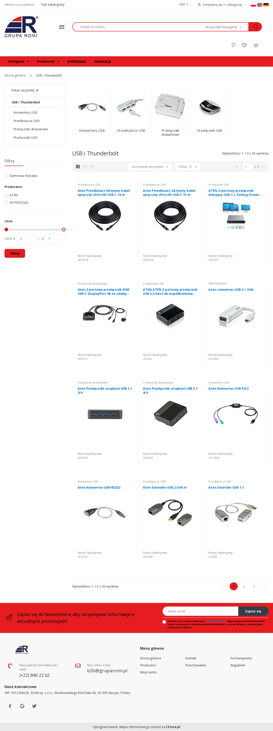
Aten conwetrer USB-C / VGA (230, 290)
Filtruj (14, 253)
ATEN (13, 195)
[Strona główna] (21, 26)
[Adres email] (200, 611)
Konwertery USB (25, 112)
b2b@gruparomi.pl (107, 671)
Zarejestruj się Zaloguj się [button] (219, 4)
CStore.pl (173, 727)
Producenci (46, 61)
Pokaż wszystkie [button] (23, 90)
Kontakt (190, 658)
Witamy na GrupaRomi (20, 4)
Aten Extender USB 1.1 (226, 487)
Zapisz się (253, 611)
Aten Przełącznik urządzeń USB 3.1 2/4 (105, 391)
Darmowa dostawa (23, 175)
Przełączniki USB (25, 137)
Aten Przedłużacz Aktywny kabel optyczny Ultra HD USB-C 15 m (169, 193)
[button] (184, 4)
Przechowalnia (195, 665)
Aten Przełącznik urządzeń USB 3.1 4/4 (170, 391)
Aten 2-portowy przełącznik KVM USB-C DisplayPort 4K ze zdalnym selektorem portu (104, 292)
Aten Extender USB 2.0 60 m (165, 487)
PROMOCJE (102, 61)
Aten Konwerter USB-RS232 (99, 487)
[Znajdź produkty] (139, 26)
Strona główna (150, 658)
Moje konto (148, 672)
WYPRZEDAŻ (76, 61)
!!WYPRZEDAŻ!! (217, 284)
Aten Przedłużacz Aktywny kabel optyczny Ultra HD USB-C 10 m (104, 193)
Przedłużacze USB (27, 121)
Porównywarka (241, 658)
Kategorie (16, 61)
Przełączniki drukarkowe (31, 129)
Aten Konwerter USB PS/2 (228, 389)
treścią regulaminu (216, 621)
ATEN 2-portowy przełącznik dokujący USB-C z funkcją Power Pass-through (233, 193)
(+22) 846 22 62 (34, 675)
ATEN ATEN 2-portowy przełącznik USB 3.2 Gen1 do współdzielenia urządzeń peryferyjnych (170, 292)
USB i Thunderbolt (26, 102)
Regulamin (237, 665)
